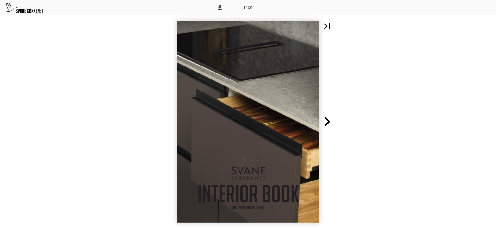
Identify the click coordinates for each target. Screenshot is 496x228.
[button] (219, 7)
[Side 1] (248, 7)
